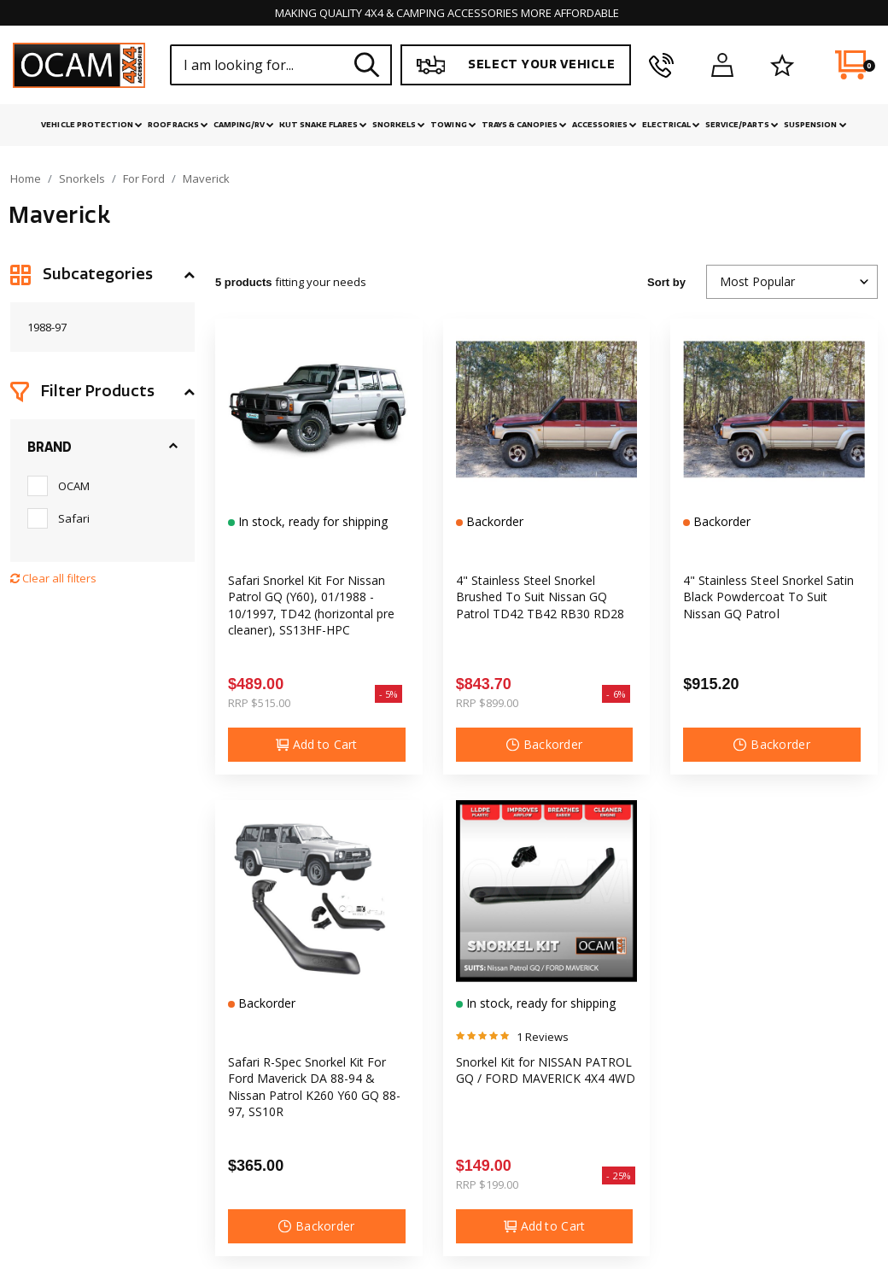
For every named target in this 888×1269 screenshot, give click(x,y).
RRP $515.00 (259, 703)
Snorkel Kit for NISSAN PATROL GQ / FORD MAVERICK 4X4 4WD (545, 1070)
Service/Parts (742, 124)
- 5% (389, 693)
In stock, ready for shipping (311, 521)
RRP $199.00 (487, 1184)
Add (317, 744)
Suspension (815, 124)
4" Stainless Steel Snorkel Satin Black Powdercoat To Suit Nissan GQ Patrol (768, 597)
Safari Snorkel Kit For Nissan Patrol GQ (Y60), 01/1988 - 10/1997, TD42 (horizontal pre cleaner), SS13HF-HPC (311, 605)
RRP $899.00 (487, 703)
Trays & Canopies (524, 124)
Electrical (671, 124)
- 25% (618, 1175)
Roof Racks (178, 124)
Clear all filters (53, 578)
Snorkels (398, 124)
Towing (453, 124)
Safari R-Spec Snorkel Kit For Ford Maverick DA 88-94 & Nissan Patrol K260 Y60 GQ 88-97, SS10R (314, 1087)
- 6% (616, 693)
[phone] (661, 65)
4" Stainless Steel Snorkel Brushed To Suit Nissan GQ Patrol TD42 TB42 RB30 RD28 (540, 597)
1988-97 (47, 327)
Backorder (493, 521)
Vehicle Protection (91, 124)
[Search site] (367, 64)
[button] (102, 275)
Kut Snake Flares (323, 124)
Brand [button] (49, 447)
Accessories (604, 124)
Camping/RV (243, 124)
